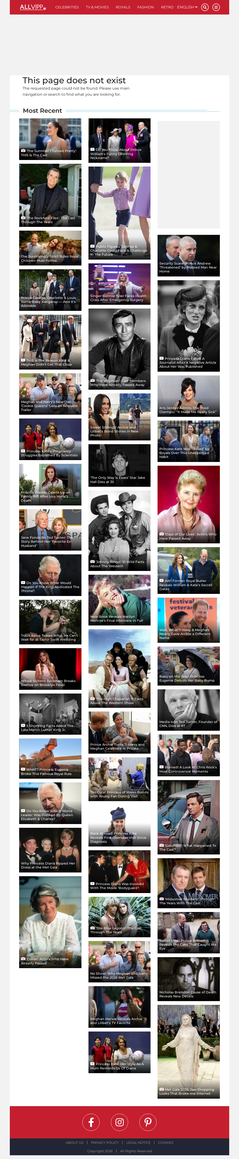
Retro (167, 7)
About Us (75, 1143)
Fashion (145, 7)
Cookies (165, 1143)
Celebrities (67, 7)
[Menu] (216, 7)
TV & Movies (97, 7)
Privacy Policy (105, 1143)
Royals (123, 7)
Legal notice (138, 1143)
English (187, 7)
